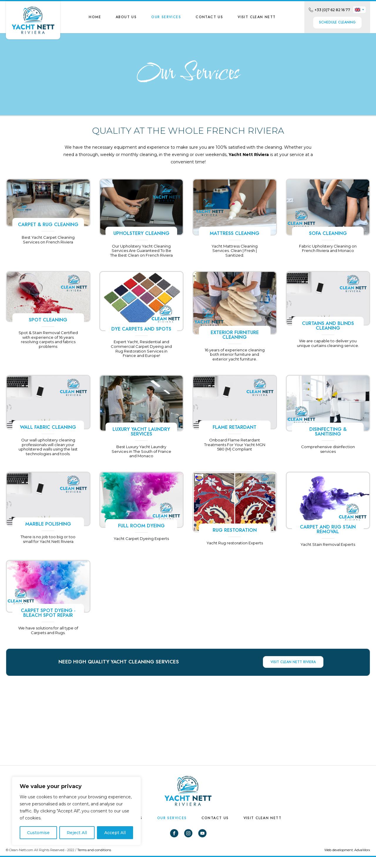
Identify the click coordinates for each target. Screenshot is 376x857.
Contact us (209, 17)
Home (95, 17)
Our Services (166, 17)
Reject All (77, 832)
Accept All (115, 832)
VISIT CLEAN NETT (257, 17)
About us (126, 17)
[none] (359, 9)
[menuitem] (359, 9)
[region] (76, 811)
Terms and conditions (94, 850)
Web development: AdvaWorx (347, 850)
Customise (38, 832)
